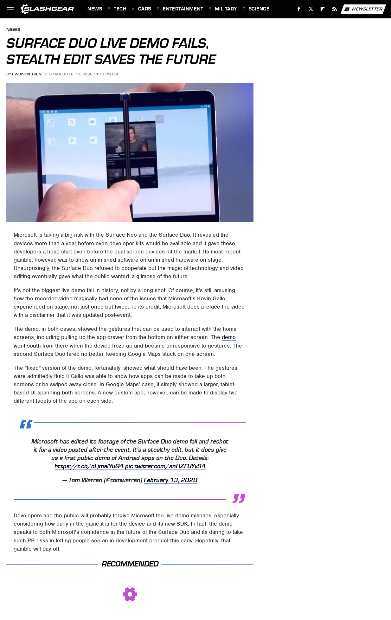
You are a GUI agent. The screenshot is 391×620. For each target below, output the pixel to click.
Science (259, 9)
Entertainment (183, 9)
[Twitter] (310, 9)
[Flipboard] (322, 9)
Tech (120, 9)
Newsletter (363, 9)
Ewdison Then (27, 74)
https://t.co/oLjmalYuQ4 (89, 466)
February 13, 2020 (170, 480)
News (94, 9)
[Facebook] (299, 9)
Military (226, 9)
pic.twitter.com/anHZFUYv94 (165, 466)
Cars (144, 9)
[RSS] (334, 9)
